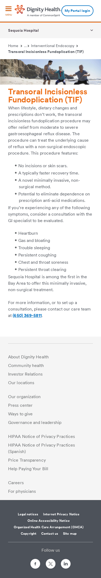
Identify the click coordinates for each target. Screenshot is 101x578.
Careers (16, 482)
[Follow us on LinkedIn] (66, 564)
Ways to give (20, 413)
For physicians (22, 491)
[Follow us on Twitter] (50, 561)
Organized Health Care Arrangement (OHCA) (48, 527)
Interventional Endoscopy (54, 46)
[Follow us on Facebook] (35, 564)
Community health (26, 365)
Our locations (21, 382)
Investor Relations (25, 374)
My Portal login (77, 11)
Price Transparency (27, 460)
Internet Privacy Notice (61, 514)
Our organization (24, 396)
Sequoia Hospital (23, 30)
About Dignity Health (28, 356)
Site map (69, 534)
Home (15, 46)
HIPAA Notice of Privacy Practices (41, 436)
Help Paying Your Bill (28, 468)
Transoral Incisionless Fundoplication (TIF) (46, 51)
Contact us (49, 534)
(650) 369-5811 (27, 315)
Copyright (28, 534)
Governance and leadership (35, 422)
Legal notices (28, 514)
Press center (20, 405)
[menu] (8, 11)
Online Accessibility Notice (48, 521)
